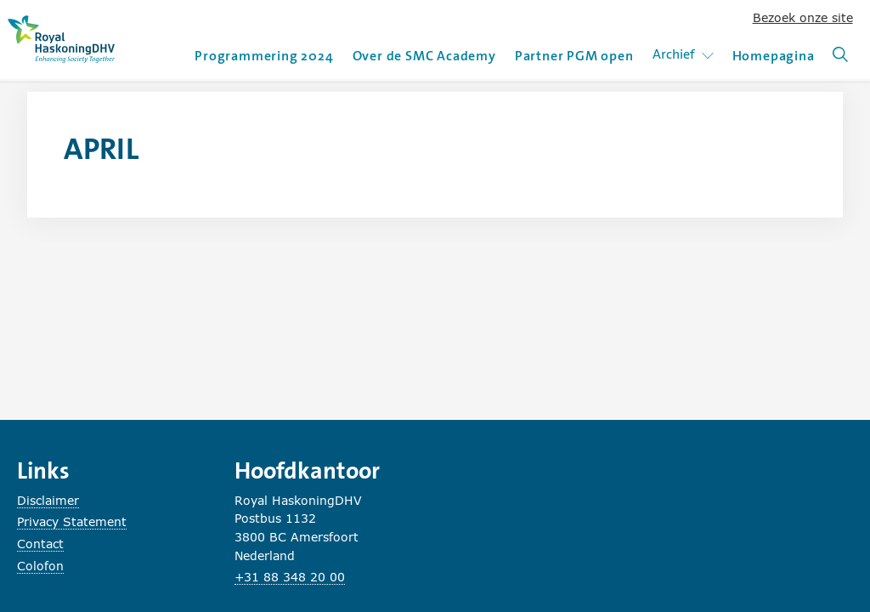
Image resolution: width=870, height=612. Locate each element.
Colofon (40, 565)
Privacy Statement (72, 521)
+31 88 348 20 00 (289, 577)
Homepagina (773, 56)
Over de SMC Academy (424, 56)
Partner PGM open (574, 56)
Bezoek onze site (803, 17)
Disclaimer (48, 500)
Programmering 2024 (264, 56)
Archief (686, 54)
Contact (40, 543)
